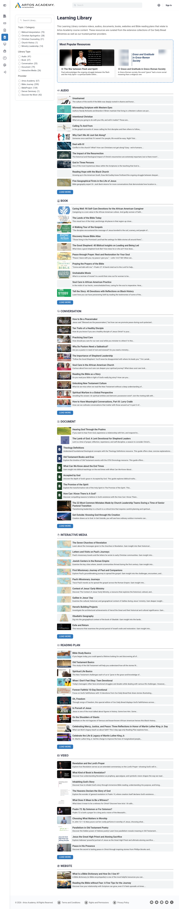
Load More (65, 192)
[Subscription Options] (4, 23)
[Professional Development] (4, 51)
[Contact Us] (4, 65)
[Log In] (4, 72)
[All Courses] (4, 16)
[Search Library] (36, 20)
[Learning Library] (4, 37)
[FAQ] (4, 58)
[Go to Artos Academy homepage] (34, 5)
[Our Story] (4, 30)
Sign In (169, 5)
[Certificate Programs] (4, 44)
